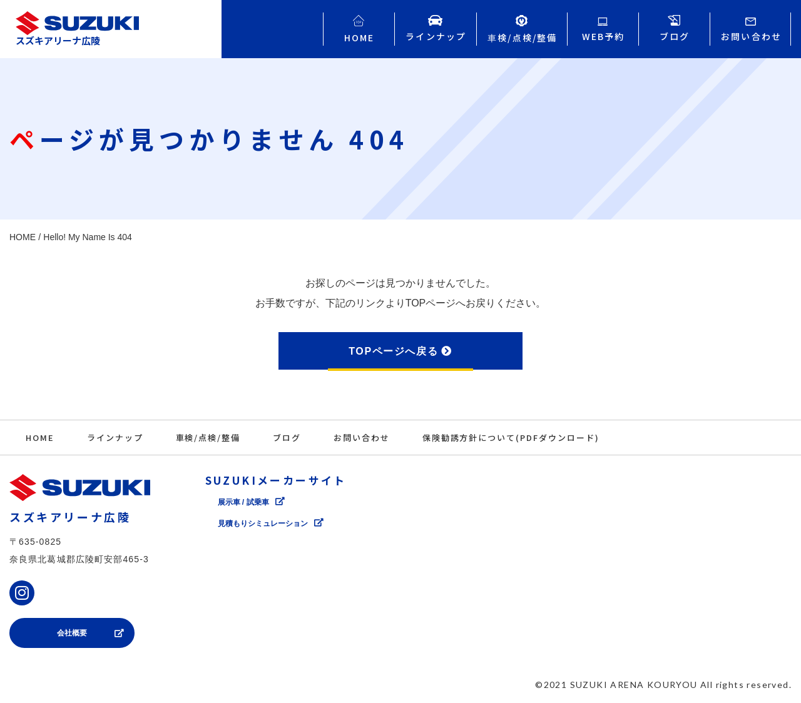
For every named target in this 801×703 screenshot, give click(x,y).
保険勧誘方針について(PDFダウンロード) (510, 437)
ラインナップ (115, 437)
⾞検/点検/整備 (208, 437)
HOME (40, 437)
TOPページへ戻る (393, 351)
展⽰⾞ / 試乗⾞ (243, 502)
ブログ (287, 437)
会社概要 (72, 633)
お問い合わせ (362, 437)
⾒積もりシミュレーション (263, 523)
